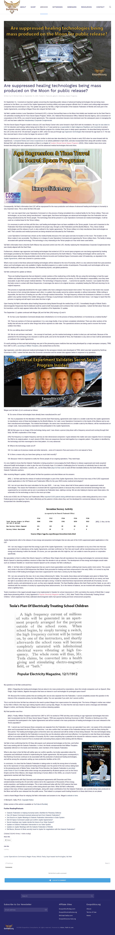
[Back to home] (12, 7)
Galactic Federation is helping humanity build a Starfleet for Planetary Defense (34, 813)
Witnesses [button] (57, 7)
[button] (110, 7)
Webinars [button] (71, 7)
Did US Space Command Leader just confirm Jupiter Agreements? (30, 820)
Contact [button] (100, 7)
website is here (72, 795)
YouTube (37, 804)
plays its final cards (58, 468)
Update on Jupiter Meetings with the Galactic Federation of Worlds (30, 827)
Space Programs (71, 96)
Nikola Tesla (41, 856)
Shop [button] (33, 7)
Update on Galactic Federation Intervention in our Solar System (29, 824)
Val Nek (69, 856)
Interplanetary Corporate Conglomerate (38, 120)
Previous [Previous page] (9, 863)
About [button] (23, 7)
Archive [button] (44, 7)
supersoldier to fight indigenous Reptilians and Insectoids (81, 127)
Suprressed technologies (56, 856)
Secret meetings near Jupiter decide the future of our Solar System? (30, 822)
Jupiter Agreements (10, 258)
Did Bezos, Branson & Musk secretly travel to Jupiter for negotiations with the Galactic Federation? (41, 829)
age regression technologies (71, 132)
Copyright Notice (27, 800)
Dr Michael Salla (16, 96)
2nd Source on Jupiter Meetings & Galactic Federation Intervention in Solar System (35, 817)
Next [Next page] (107, 863)
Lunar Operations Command (15, 856)
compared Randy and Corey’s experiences (29, 141)
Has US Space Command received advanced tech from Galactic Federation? (33, 815)
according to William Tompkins (28, 346)
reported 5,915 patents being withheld (58, 497)
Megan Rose (31, 856)
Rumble (44, 804)
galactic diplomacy (59, 96)
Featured (49, 96)
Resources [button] (86, 7)
